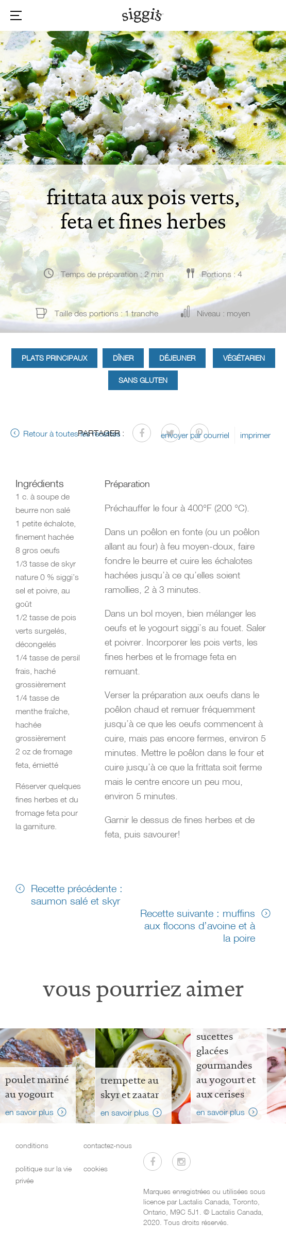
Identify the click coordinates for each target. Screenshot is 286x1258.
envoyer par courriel (195, 435)
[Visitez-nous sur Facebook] (152, 1161)
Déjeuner (177, 357)
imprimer (255, 435)
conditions (31, 1145)
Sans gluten (143, 380)
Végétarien (244, 357)
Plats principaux (54, 357)
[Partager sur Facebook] (141, 433)
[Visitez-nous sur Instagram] (181, 1161)
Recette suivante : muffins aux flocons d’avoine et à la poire (197, 925)
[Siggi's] (143, 15)
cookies (95, 1168)
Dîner (123, 357)
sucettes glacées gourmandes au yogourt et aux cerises (226, 1065)
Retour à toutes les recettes (72, 433)
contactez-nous (107, 1145)
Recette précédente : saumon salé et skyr (77, 894)
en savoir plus (29, 1112)
